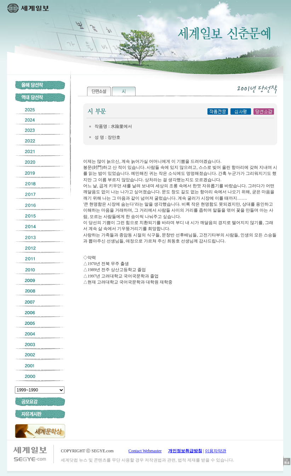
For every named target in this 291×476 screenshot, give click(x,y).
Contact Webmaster (145, 450)
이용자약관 (215, 450)
